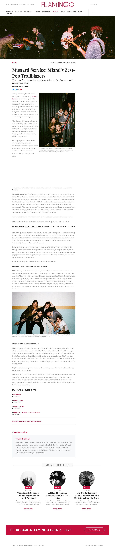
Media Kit (20, 545)
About (7, 4)
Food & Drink (46, 12)
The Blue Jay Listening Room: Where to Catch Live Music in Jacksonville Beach (86, 495)
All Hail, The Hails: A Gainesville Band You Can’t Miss (57, 495)
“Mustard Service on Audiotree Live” (26, 412)
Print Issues (30, 4)
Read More (28, 509)
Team (13, 545)
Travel (38, 12)
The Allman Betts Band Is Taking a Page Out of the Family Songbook (28, 495)
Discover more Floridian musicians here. (27, 421)
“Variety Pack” (18, 406)
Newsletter (22, 4)
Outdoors (18, 12)
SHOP (80, 12)
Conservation (28, 12)
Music (14, 63)
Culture (55, 12)
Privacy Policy (39, 545)
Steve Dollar (57, 62)
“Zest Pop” (17, 394)
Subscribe (9, 13)
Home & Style (71, 12)
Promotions (14, 4)
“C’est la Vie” (18, 400)
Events (63, 12)
